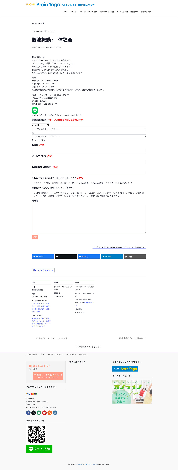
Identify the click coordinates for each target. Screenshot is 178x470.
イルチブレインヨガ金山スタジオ (86, 464)
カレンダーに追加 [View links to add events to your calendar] (43, 270)
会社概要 (82, 354)
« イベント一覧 (38, 23)
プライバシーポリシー (55, 354)
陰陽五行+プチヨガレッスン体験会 (52, 338)
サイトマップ (71, 354)
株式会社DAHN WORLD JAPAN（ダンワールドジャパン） (119, 247)
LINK (42, 354)
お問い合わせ (32, 354)
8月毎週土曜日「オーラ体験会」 (130, 338)
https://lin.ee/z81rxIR (72, 115)
